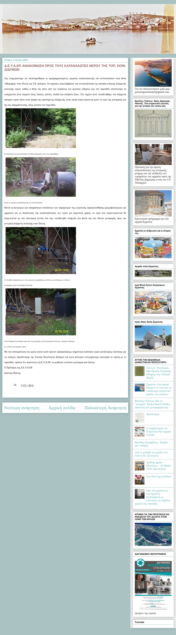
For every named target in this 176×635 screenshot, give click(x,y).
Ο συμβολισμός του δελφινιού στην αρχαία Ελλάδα (158, 431)
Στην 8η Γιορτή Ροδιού (158, 476)
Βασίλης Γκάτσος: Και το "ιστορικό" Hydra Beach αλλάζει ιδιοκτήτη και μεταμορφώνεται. (152, 404)
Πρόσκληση (152, 414)
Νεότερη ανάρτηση (21, 407)
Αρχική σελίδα (62, 407)
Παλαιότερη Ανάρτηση (105, 407)
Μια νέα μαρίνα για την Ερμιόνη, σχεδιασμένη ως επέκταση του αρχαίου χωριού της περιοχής (152, 497)
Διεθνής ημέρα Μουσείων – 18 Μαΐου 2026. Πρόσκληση (158, 465)
